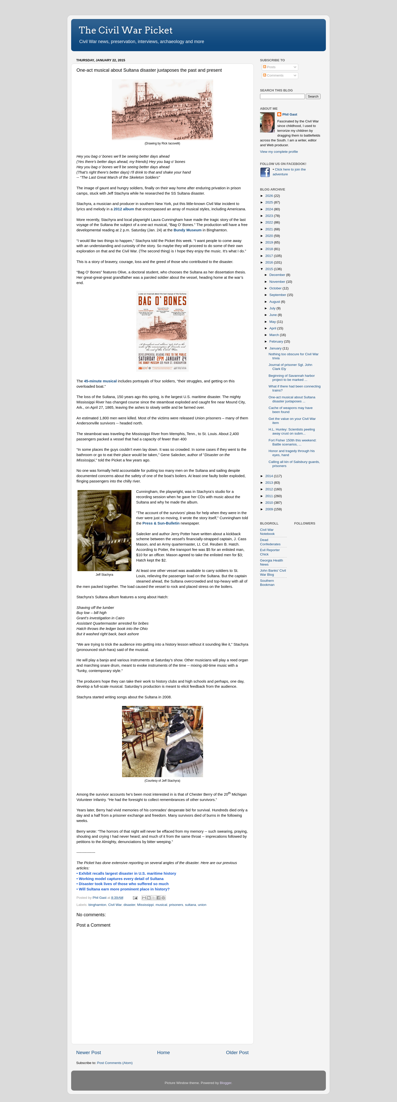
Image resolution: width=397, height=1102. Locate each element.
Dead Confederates (270, 542)
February (276, 341)
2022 (269, 222)
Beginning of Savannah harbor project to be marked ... (292, 378)
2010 (269, 503)
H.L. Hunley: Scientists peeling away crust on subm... (292, 431)
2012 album (124, 209)
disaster (129, 905)
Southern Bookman (267, 583)
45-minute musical (100, 381)
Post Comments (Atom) (115, 1063)
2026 (269, 196)
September (278, 295)
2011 (269, 496)
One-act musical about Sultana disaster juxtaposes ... (292, 399)
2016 (269, 262)
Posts (269, 67)
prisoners (176, 905)
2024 (269, 209)
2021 (269, 229)
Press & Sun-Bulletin (161, 523)
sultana (190, 905)
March (274, 335)
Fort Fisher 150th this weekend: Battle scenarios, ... (292, 442)
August (275, 302)
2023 (269, 216)
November (277, 282)
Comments (273, 75)
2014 (269, 476)
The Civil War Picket (126, 30)
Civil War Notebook (267, 532)
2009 (269, 509)
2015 (269, 269)
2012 (269, 489)
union (202, 905)
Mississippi (145, 905)
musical (161, 905)
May (273, 322)
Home (163, 1052)
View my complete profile (279, 152)
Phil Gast (289, 114)
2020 (269, 236)
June (273, 315)
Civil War (115, 905)
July (272, 308)
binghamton (97, 905)
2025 (269, 202)
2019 (269, 242)
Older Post (237, 1052)
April (273, 328)
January (276, 348)
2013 (269, 482)
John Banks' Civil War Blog (273, 572)
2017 (269, 256)
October (276, 288)
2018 (269, 249)
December (277, 275)
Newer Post (88, 1052)
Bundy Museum (188, 230)
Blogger (225, 1083)
